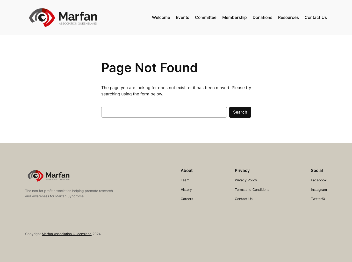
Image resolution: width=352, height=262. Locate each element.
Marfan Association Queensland (67, 234)
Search (240, 112)
